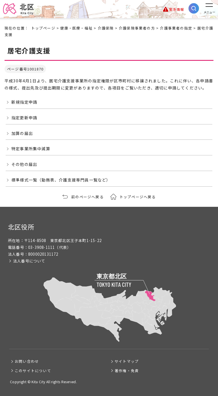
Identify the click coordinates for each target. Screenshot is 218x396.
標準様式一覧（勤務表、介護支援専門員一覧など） (61, 180)
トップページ (43, 28)
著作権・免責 (127, 370)
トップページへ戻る (138, 196)
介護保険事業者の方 (137, 28)
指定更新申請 (24, 117)
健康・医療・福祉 (76, 28)
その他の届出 (24, 164)
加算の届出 (22, 133)
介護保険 (106, 28)
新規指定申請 (24, 102)
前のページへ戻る (87, 196)
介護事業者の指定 (176, 28)
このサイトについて (33, 370)
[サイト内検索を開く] (193, 8)
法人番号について (29, 261)
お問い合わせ (27, 361)
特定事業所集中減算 (30, 148)
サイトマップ (127, 361)
